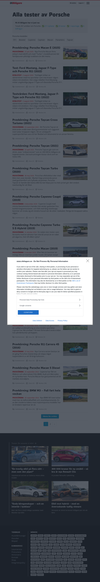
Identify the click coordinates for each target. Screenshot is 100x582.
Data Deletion (37, 321)
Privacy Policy (62, 321)
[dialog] (50, 291)
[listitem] (50, 300)
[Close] (88, 261)
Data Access (50, 321)
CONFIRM (28, 312)
